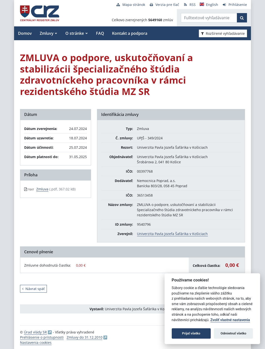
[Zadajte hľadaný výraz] (209, 17)
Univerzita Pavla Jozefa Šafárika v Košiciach (172, 233)
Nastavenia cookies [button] (36, 342)
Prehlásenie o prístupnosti (42, 337)
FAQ (100, 33)
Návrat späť (33, 288)
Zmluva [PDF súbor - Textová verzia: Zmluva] (42, 189)
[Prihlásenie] (234, 4)
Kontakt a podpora (129, 33)
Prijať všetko (191, 333)
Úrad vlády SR (35, 332)
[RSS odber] (189, 4)
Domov (25, 33)
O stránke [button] (74, 33)
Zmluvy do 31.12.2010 (84, 337)
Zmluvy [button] (47, 33)
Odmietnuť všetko (233, 333)
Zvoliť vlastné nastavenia (230, 320)
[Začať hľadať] (242, 17)
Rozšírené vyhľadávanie (223, 33)
